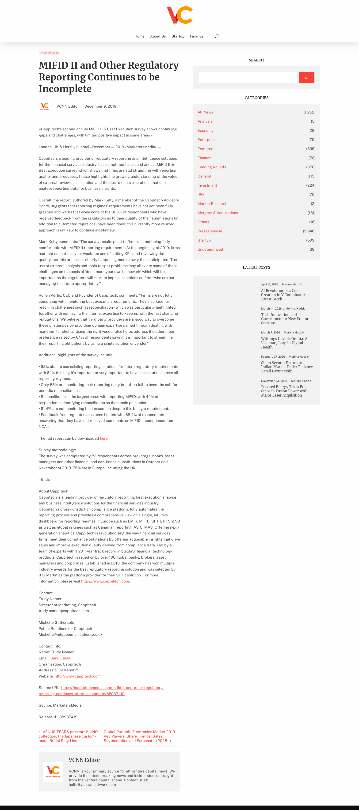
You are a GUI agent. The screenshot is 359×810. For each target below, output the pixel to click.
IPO (238, 194)
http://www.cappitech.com (78, 598)
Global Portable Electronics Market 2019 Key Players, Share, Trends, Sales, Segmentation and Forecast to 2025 (167, 658)
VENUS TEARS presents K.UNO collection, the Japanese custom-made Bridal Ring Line (72, 658)
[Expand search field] (216, 36)
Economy (243, 130)
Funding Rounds (249, 167)
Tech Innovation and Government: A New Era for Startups (288, 326)
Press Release (49, 53)
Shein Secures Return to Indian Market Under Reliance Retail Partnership (287, 380)
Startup (242, 240)
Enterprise (244, 139)
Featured (243, 149)
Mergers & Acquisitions (255, 213)
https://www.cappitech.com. (71, 503)
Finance (242, 158)
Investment (245, 185)
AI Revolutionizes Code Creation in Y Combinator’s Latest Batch (287, 298)
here (104, 378)
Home (139, 36)
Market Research (250, 203)
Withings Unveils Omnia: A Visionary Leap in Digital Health (286, 352)
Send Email (60, 580)
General (242, 176)
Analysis (242, 121)
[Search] (306, 77)
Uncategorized (248, 249)
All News (243, 112)
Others (241, 222)
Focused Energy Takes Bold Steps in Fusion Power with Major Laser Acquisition (287, 414)
